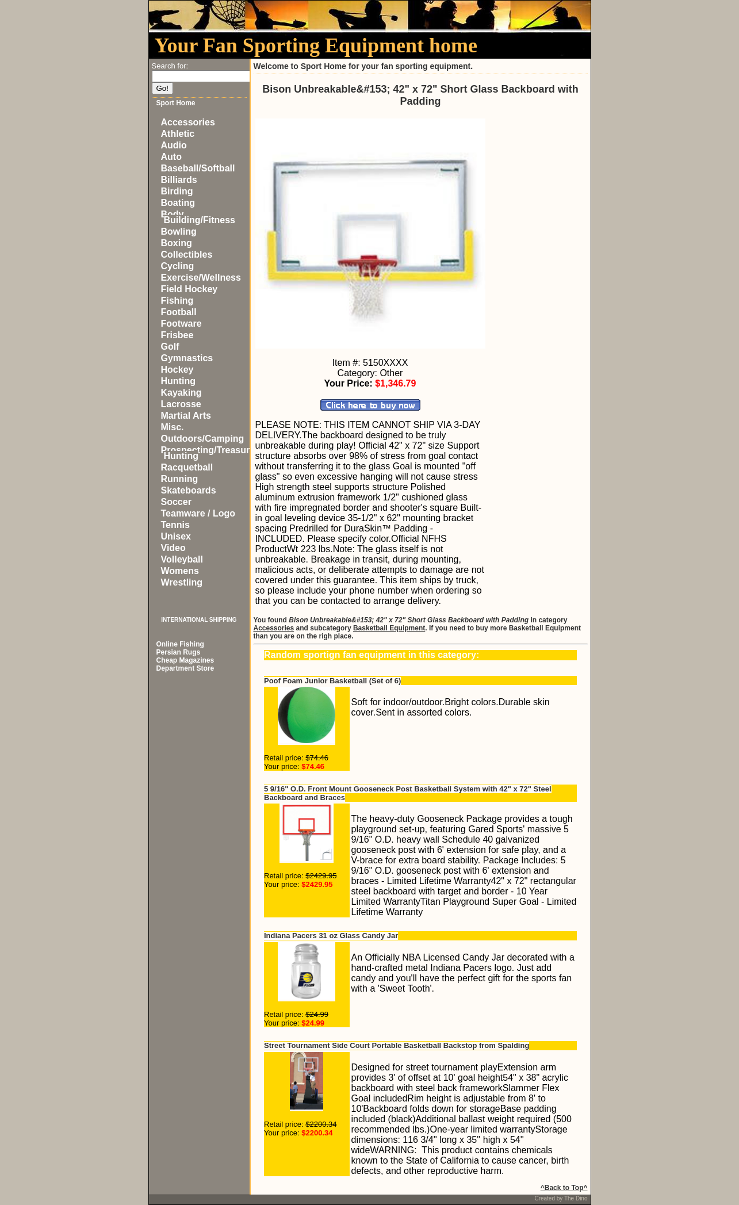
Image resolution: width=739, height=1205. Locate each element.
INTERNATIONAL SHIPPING (198, 620)
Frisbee (177, 335)
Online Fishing (180, 644)
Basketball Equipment (389, 628)
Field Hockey (189, 289)
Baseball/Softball (198, 168)
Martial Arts (186, 415)
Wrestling (182, 582)
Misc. (172, 427)
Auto (171, 157)
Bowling (179, 231)
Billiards (179, 180)
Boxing (176, 243)
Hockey (177, 369)
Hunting (178, 381)
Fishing (177, 300)
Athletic (178, 134)
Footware (181, 323)
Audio (174, 145)
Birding (177, 191)
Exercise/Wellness (201, 277)
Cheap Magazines (185, 660)
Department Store (185, 668)
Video (173, 548)
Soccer (176, 502)
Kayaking (181, 392)
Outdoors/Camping (202, 438)
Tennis (175, 525)
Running (179, 479)
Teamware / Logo (198, 513)
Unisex (176, 536)
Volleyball (182, 559)
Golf (170, 346)
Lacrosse (181, 404)
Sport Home (176, 103)
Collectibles (187, 254)
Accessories (188, 122)
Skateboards (188, 490)
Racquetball (187, 467)
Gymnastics (187, 358)
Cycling (177, 266)
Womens (180, 571)
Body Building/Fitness (198, 217)
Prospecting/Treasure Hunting (208, 453)
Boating (178, 203)
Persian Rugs (178, 652)
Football (179, 312)
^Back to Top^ (564, 1188)
